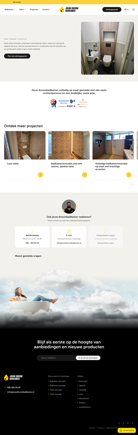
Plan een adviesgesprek (17, 56)
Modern (82, 403)
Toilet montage (56, 394)
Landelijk (82, 390)
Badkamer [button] (9, 9)
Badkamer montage (57, 385)
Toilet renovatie (56, 390)
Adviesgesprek (112, 9)
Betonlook (83, 381)
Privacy (101, 428)
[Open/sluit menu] (133, 9)
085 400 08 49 (13, 387)
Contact (45, 9)
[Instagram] (123, 423)
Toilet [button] (21, 9)
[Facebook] (118, 423)
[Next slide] (132, 191)
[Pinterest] (132, 423)
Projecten (34, 9)
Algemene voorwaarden (115, 428)
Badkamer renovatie (58, 381)
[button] (12, 2)
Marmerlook (84, 398)
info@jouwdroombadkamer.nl (20, 392)
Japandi (82, 385)
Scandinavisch (85, 407)
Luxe (81, 394)
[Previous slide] (126, 191)
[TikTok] (127, 423)
